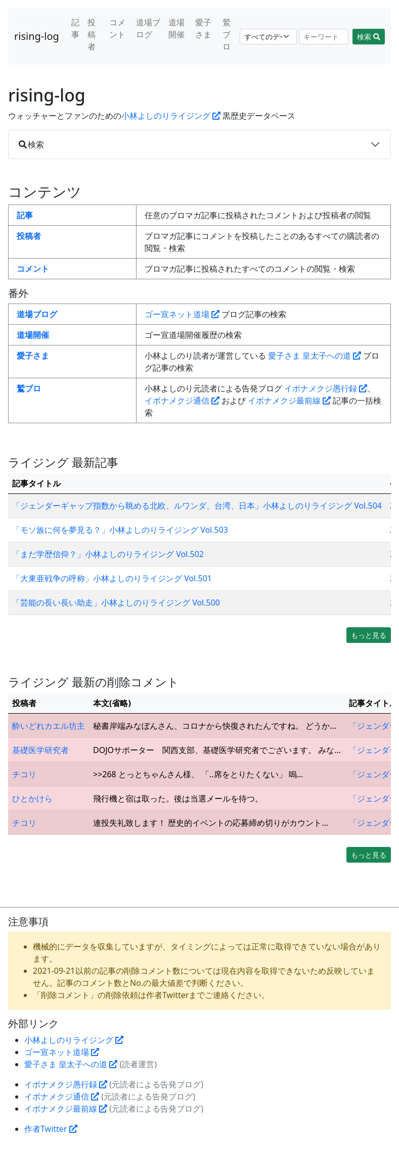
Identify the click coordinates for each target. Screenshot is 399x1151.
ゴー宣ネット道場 (182, 314)
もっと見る (368, 635)
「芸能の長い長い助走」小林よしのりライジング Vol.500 (116, 602)
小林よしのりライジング (170, 115)
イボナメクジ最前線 (289, 400)
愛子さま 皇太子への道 (314, 355)
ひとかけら (32, 798)
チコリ (24, 774)
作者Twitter (50, 1128)
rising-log (36, 36)
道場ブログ (148, 28)
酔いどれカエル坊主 (48, 725)
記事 (75, 28)
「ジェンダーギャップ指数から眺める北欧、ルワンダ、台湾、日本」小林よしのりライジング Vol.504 (197, 505)
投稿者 (91, 34)
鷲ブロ (227, 34)
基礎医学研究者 (40, 750)
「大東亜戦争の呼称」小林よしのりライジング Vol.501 (112, 578)
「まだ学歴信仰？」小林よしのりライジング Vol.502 (108, 554)
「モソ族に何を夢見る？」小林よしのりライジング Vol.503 (120, 529)
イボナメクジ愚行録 (325, 388)
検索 (368, 36)
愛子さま (203, 28)
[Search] (323, 36)
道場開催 (176, 28)
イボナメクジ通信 (182, 400)
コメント (117, 28)
